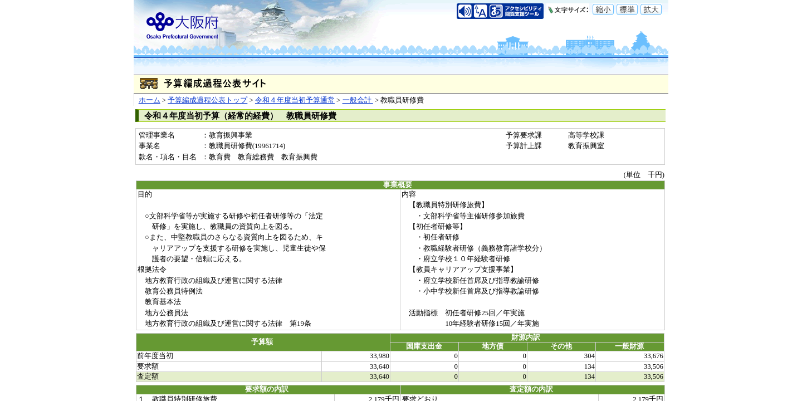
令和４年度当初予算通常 (295, 100)
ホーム (149, 100)
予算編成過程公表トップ (207, 100)
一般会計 (358, 100)
